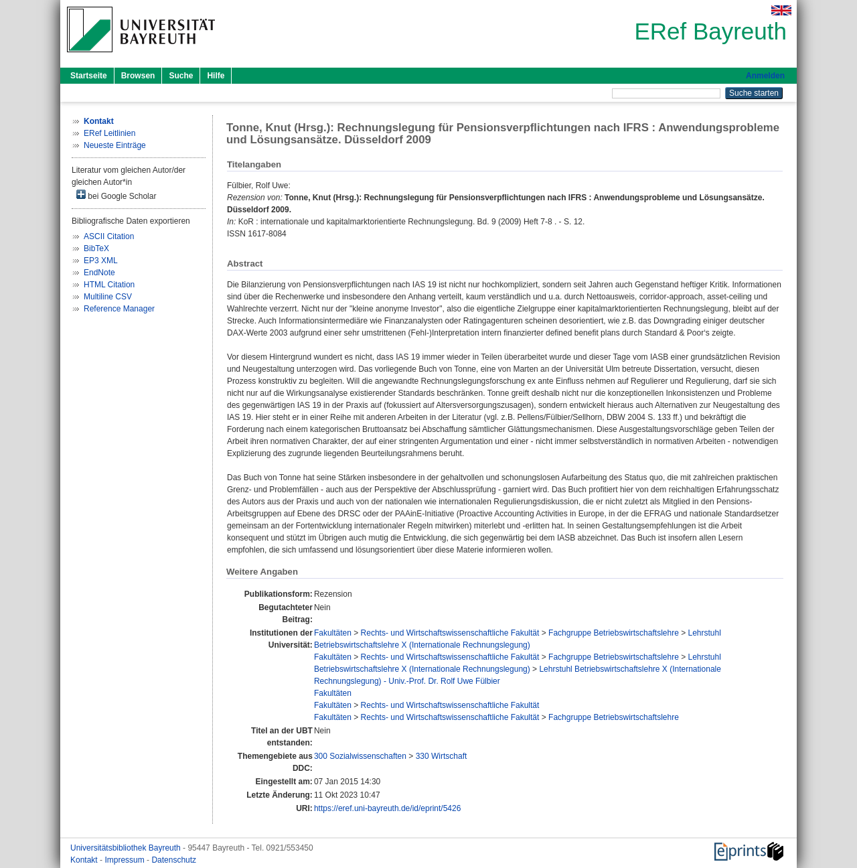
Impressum (125, 860)
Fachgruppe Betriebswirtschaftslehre (613, 633)
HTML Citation (109, 284)
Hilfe (215, 75)
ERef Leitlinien (109, 133)
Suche (181, 75)
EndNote (99, 272)
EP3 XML (101, 260)
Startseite (88, 75)
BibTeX (96, 248)
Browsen (138, 75)
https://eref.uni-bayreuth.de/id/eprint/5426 (387, 808)
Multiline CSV (108, 296)
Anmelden (765, 75)
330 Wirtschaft (441, 756)
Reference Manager (119, 308)
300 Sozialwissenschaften (360, 756)
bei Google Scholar (116, 195)
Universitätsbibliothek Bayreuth (126, 848)
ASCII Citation (109, 236)
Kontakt (85, 860)
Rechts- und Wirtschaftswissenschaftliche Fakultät (450, 633)
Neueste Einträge (115, 145)
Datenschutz (173, 860)
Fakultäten (333, 633)
